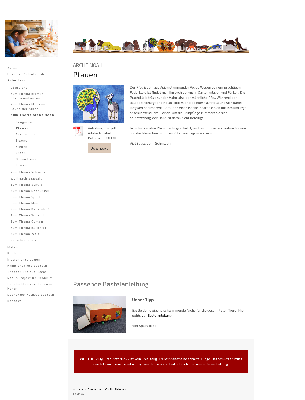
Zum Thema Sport (26, 197)
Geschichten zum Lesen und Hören (31, 286)
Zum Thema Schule (27, 184)
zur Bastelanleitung (157, 315)
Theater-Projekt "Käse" (27, 271)
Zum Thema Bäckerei (28, 227)
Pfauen (22, 128)
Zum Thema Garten (27, 221)
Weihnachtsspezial (27, 178)
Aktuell (13, 68)
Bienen (22, 146)
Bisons (22, 140)
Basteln (14, 253)
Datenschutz (95, 389)
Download (99, 148)
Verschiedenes (23, 240)
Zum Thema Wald (25, 234)
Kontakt (14, 300)
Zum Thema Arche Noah (32, 115)
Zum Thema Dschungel (30, 190)
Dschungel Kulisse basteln (30, 294)
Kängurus (24, 122)
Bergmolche (26, 134)
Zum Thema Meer (25, 203)
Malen (12, 247)
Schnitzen (16, 80)
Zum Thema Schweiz (28, 172)
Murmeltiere (26, 159)
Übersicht (19, 87)
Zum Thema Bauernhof (30, 209)
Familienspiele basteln (27, 265)
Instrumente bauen (23, 259)
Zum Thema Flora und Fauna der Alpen (29, 106)
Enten (21, 153)
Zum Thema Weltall (27, 215)
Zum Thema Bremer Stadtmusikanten (27, 96)
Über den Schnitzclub (25, 74)
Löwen (21, 165)
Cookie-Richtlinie (115, 389)
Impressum (79, 389)
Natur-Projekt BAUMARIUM (30, 278)
